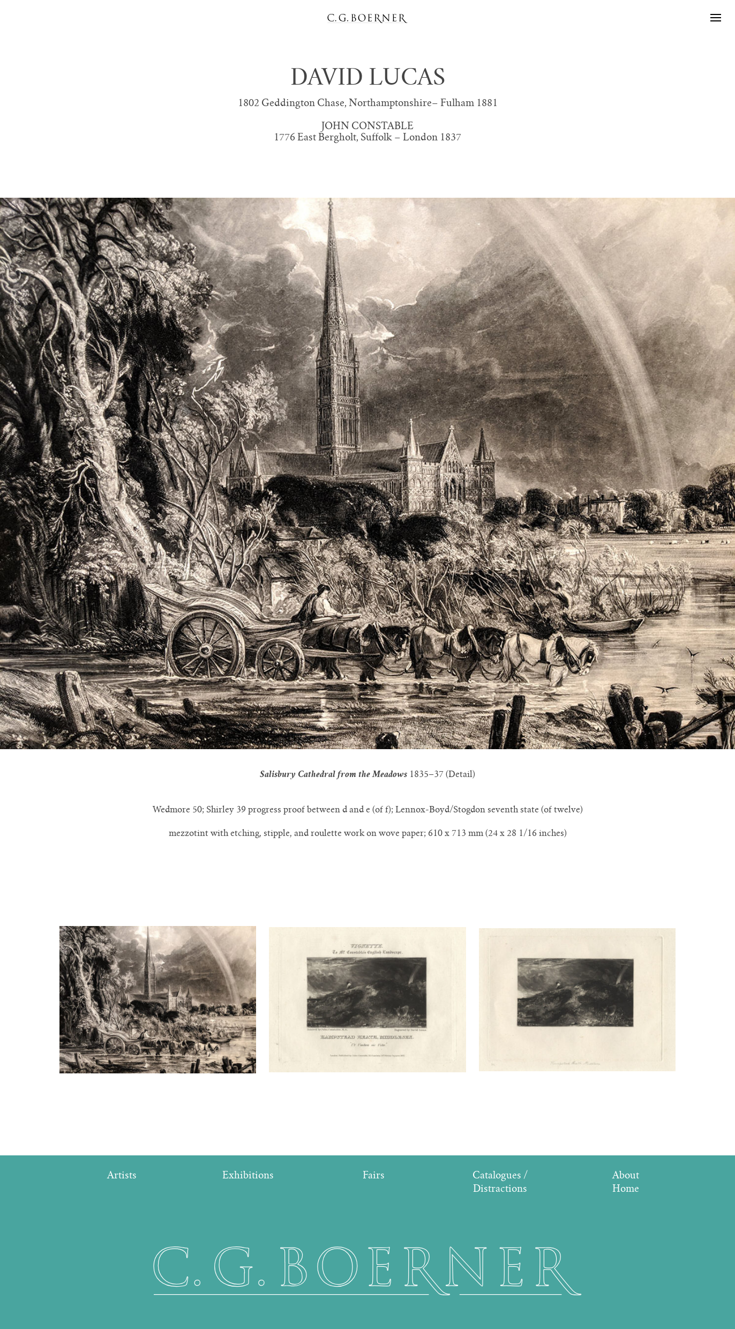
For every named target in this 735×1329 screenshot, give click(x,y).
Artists (122, 1175)
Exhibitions (248, 1175)
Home (625, 1188)
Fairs (374, 1175)
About (625, 1175)
